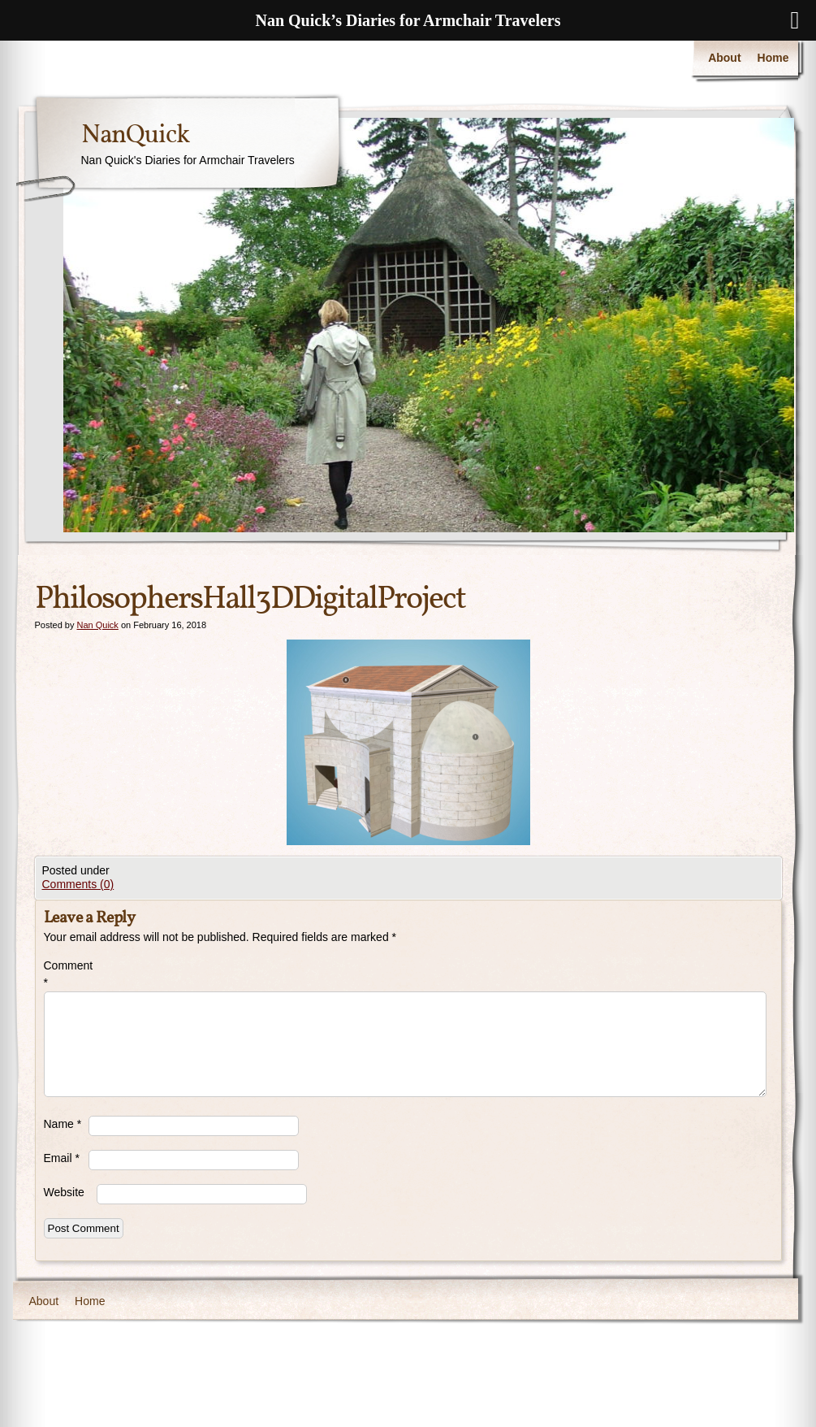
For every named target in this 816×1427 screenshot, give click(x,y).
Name (63, 1123)
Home (773, 57)
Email (62, 1158)
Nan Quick (97, 625)
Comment (66, 974)
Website (64, 1192)
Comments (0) (78, 884)
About (724, 57)
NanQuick (135, 136)
